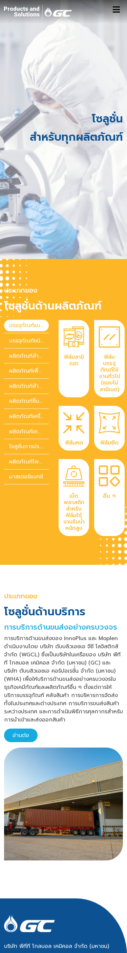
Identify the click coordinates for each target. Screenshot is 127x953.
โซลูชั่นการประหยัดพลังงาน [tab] (29, 400)
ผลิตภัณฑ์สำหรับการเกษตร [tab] (29, 340)
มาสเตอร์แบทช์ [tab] (26, 430)
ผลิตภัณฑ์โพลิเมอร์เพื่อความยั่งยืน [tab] (29, 415)
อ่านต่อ (21, 689)
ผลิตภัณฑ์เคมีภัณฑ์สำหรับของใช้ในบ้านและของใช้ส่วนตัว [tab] (29, 385)
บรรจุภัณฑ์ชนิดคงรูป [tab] (29, 294)
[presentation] (26, 279)
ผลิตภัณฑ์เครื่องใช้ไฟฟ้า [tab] (29, 370)
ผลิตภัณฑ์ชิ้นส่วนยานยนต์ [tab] (29, 355)
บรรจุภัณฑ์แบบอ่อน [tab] (29, 279)
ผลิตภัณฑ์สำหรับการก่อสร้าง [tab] (29, 309)
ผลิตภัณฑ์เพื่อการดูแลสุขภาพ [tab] (29, 324)
